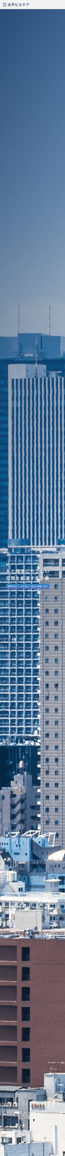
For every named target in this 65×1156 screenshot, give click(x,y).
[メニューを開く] (60, 4)
